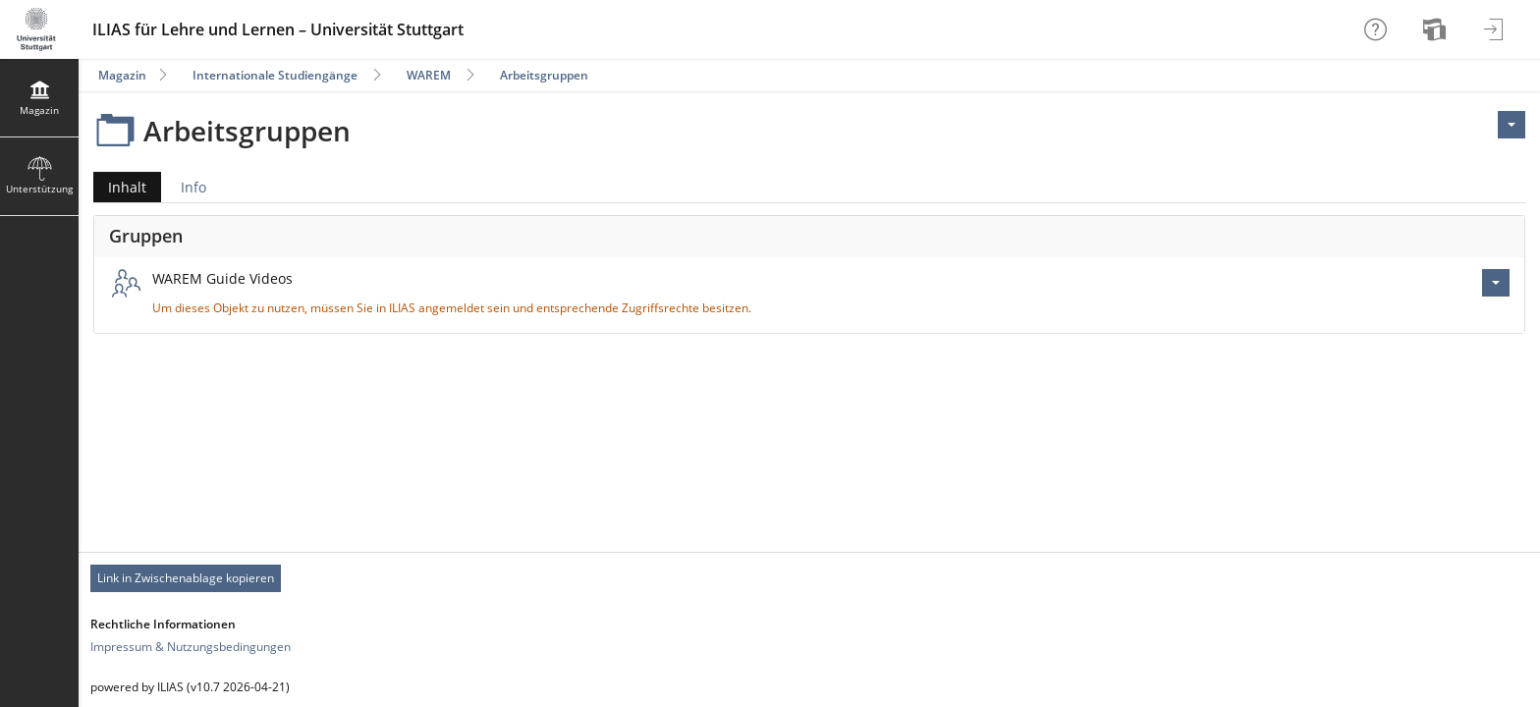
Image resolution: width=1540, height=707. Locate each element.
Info (193, 187)
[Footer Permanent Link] (809, 578)
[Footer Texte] (809, 687)
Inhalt (119, 187)
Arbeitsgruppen (544, 75)
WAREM (429, 75)
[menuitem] (1436, 29)
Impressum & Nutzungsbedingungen (190, 646)
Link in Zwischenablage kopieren (185, 578)
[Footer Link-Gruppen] (809, 635)
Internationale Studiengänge (275, 75)
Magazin (122, 75)
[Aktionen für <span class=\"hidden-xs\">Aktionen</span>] (1511, 124)
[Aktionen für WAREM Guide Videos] (1496, 283)
